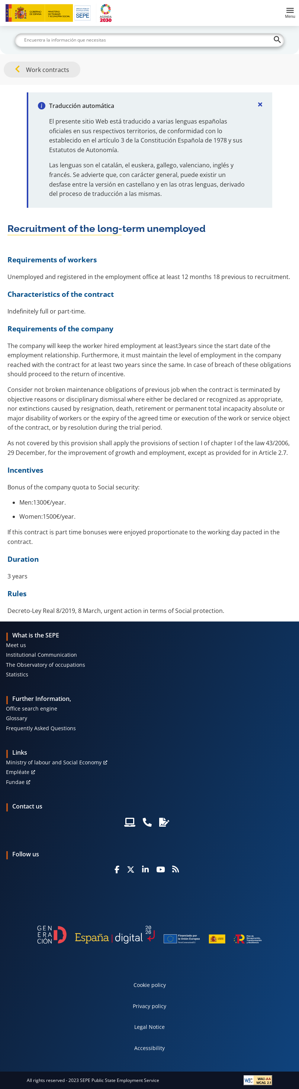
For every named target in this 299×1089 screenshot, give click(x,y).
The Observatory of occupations (45, 664)
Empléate (17, 771)
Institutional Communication (41, 654)
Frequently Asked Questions (41, 728)
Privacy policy (149, 1006)
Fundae (15, 781)
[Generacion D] (149, 934)
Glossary (16, 718)
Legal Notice (149, 1026)
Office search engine (31, 708)
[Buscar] (149, 40)
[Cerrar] (260, 104)
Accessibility (149, 1048)
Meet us (16, 645)
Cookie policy (150, 984)
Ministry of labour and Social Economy (54, 762)
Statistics (17, 674)
